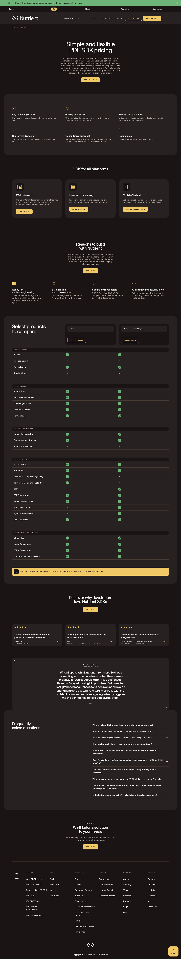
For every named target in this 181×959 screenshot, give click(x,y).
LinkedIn (151, 884)
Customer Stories (83, 890)
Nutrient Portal (106, 890)
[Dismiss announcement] (177, 3)
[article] (37, 635)
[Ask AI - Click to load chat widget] (173, 951)
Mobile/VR (55, 884)
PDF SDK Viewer (33, 884)
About (126, 879)
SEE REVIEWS (91, 609)
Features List (81, 901)
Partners (127, 901)
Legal (125, 906)
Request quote (77, 340)
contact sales (90, 79)
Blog (77, 879)
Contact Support (107, 895)
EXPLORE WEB (24, 211)
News (77, 920)
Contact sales (152, 18)
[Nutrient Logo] (25, 18)
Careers (127, 895)
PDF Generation (33, 915)
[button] (68, 18)
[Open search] (166, 18)
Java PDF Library (34, 879)
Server (53, 890)
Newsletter (80, 932)
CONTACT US (90, 271)
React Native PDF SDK (36, 890)
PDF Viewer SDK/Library (31, 908)
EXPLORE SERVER (78, 209)
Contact (151, 879)
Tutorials (79, 895)
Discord (151, 895)
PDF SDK (30, 895)
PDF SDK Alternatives (85, 906)
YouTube (151, 890)
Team (125, 890)
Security (127, 884)
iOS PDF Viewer (33, 901)
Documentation (106, 884)
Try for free (133, 18)
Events (78, 884)
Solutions (54, 895)
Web (52, 879)
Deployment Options (84, 926)
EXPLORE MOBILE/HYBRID (135, 209)
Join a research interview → (71, 3)
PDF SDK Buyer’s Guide (82, 914)
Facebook (152, 906)
